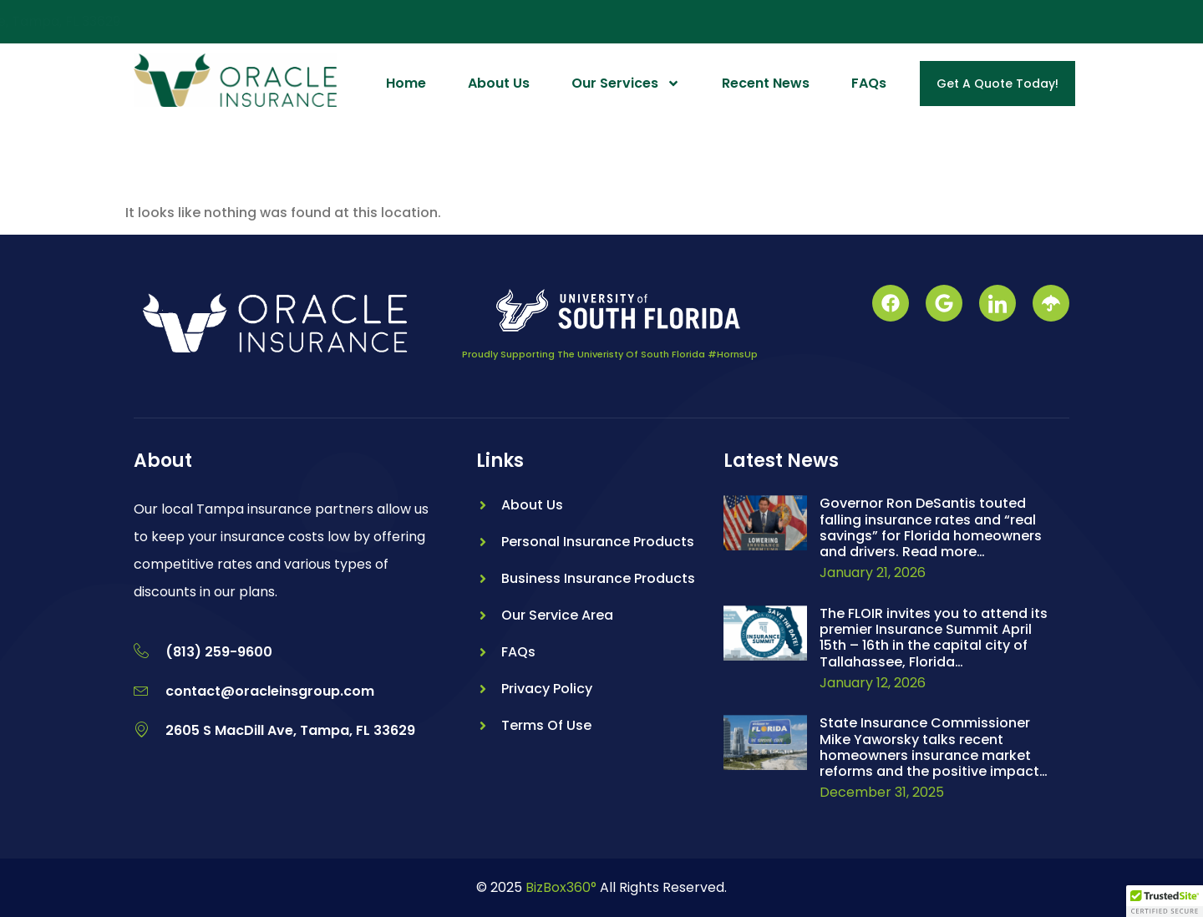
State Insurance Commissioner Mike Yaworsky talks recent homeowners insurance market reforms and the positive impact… (934, 747)
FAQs (868, 83)
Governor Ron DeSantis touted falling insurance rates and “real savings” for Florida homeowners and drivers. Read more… (931, 527)
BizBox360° (560, 887)
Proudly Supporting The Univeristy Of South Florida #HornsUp (610, 354)
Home (406, 83)
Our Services (625, 83)
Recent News (766, 83)
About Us (499, 83)
